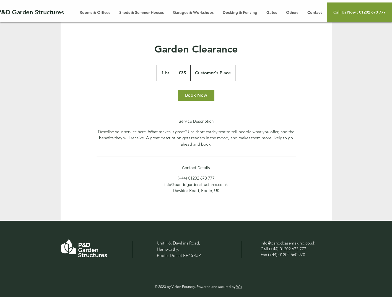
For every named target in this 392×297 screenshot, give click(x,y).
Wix (239, 287)
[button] (359, 12)
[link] (196, 95)
